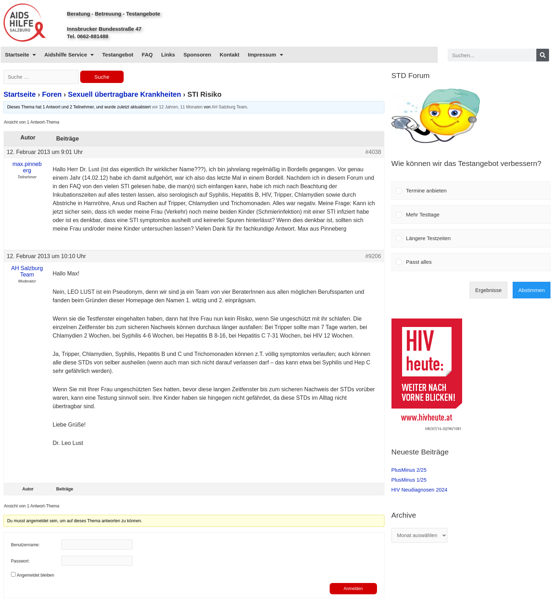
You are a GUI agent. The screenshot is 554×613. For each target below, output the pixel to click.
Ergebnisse (488, 290)
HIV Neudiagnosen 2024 (420, 490)
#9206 (373, 257)
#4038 (373, 152)
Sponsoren (197, 55)
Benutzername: (25, 545)
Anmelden (353, 589)
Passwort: (20, 562)
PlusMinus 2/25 (409, 470)
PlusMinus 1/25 (409, 480)
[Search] (542, 55)
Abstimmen (531, 290)
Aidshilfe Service (69, 55)
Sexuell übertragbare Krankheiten (124, 95)
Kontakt (230, 55)
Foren (52, 95)
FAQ (147, 55)
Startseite (20, 55)
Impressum (265, 55)
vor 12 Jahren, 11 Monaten (177, 107)
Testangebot (117, 55)
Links (168, 55)
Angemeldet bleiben (35, 575)
